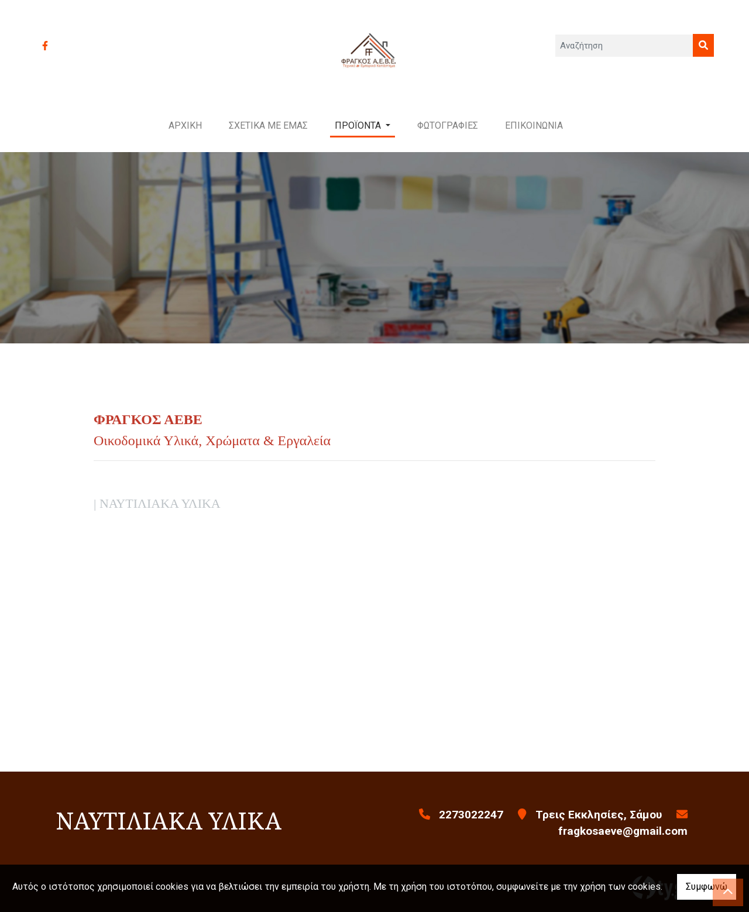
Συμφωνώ (706, 886)
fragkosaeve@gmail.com (623, 831)
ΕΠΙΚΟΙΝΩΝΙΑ (534, 125)
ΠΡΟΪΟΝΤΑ (359, 125)
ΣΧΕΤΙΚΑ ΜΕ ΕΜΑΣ (268, 125)
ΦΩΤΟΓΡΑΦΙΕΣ (447, 125)
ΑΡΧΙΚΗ (185, 125)
